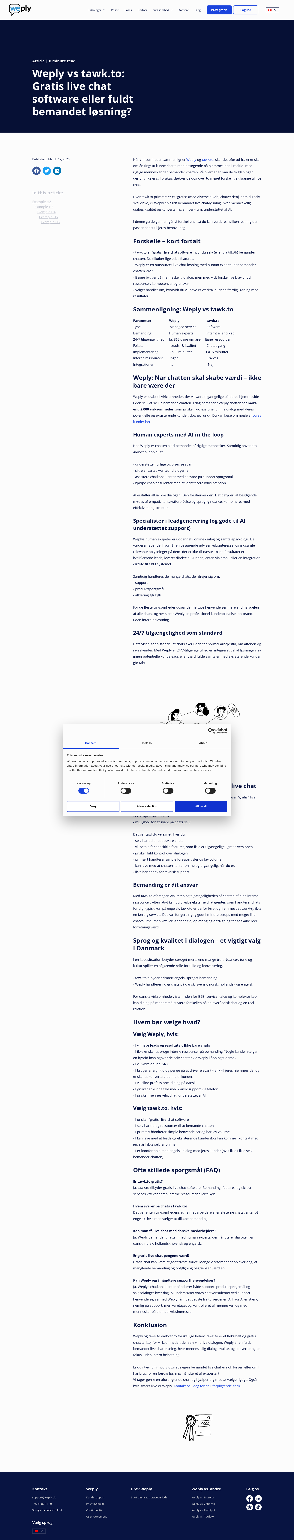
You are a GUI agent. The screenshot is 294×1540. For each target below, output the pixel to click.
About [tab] (203, 743)
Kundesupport (95, 1497)
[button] (96, 10)
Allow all (201, 806)
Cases (128, 10)
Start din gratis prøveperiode (149, 1497)
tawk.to (207, 159)
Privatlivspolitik (95, 1504)
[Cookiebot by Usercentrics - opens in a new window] (210, 731)
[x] (47, 170)
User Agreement (96, 1516)
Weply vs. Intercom (203, 1497)
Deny (93, 806)
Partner (142, 10)
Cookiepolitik (94, 1510)
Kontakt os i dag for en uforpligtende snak (207, 1386)
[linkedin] (57, 170)
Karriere (183, 10)
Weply (191, 159)
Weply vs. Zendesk (203, 1504)
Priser (114, 10)
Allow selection (147, 806)
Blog (198, 10)
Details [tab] (147, 743)
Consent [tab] (91, 743)
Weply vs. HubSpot (203, 1510)
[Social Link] (249, 1498)
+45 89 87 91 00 (42, 1504)
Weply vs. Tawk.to (203, 1516)
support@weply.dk (44, 1497)
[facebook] (36, 170)
